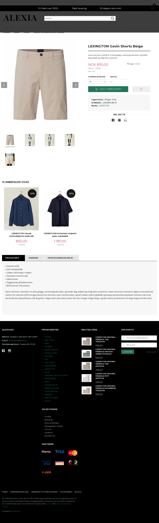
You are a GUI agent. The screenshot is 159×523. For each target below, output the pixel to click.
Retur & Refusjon (52, 423)
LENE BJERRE (50, 366)
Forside (48, 416)
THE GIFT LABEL (51, 398)
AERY (47, 343)
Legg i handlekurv (108, 89)
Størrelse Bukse (96, 77)
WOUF (48, 401)
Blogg (78, 492)
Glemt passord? (151, 352)
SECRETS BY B (51, 385)
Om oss (48, 429)
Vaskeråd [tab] (33, 258)
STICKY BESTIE (51, 391)
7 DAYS (48, 337)
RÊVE (47, 382)
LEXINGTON (104, 105)
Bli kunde (49, 420)
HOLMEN (49, 356)
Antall (113, 77)
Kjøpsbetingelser (19, 492)
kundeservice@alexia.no (18, 340)
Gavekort (49, 432)
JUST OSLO (50, 362)
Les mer (49, 504)
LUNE (47, 372)
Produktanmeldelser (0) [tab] (60, 258)
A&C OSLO (49, 340)
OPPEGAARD (50, 378)
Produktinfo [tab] (12, 258)
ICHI (46, 359)
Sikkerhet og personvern (44, 492)
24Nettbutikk (15, 511)
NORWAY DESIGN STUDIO (56, 375)
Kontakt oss (50, 436)
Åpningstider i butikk (54, 426)
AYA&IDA (48, 346)
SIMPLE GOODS (52, 388)
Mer (156, 22)
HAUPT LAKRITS (51, 350)
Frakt (5, 492)
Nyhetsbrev (66, 492)
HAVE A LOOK (51, 353)
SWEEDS (49, 394)
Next (75, 85)
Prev (4, 85)
